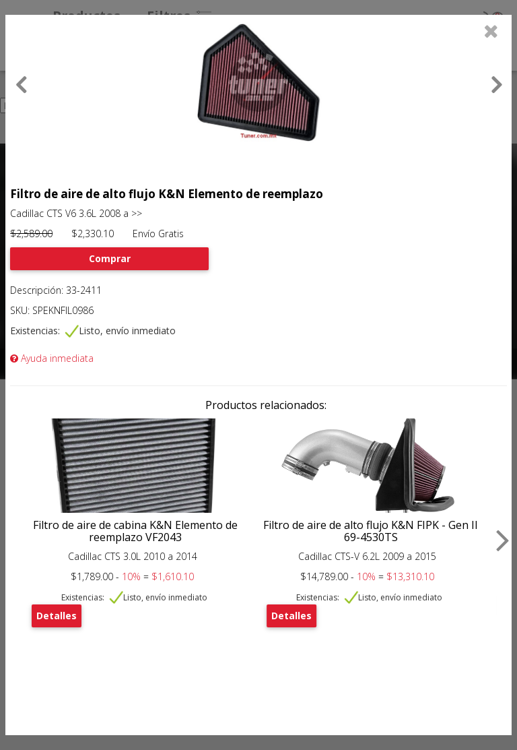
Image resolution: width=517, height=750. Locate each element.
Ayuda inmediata (52, 358)
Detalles (56, 615)
